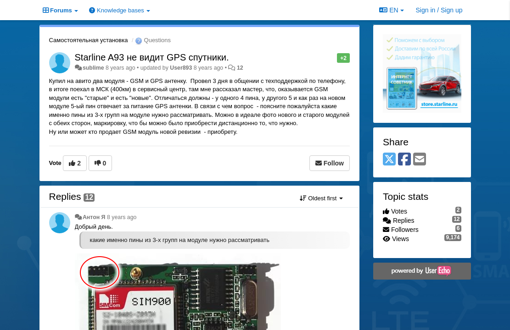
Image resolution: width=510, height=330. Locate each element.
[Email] (419, 160)
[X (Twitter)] (389, 160)
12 (240, 68)
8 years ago (122, 217)
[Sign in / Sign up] (439, 10)
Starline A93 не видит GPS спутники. (152, 57)
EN (391, 10)
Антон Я (94, 217)
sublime (93, 68)
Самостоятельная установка (88, 40)
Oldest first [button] (321, 198)
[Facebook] (404, 160)
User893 (181, 68)
